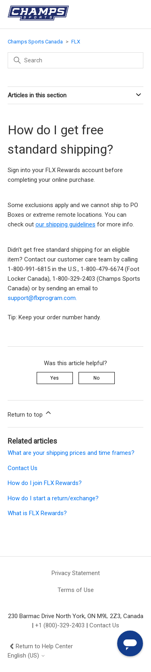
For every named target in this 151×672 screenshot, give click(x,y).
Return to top (30, 413)
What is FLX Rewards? (37, 513)
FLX (75, 42)
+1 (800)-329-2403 (60, 625)
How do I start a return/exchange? (53, 498)
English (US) (27, 655)
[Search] (76, 60)
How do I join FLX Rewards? (45, 483)
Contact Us (22, 468)
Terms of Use (76, 590)
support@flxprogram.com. (42, 298)
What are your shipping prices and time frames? (71, 452)
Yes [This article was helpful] (54, 378)
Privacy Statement (76, 573)
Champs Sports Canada (35, 42)
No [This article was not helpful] (96, 378)
